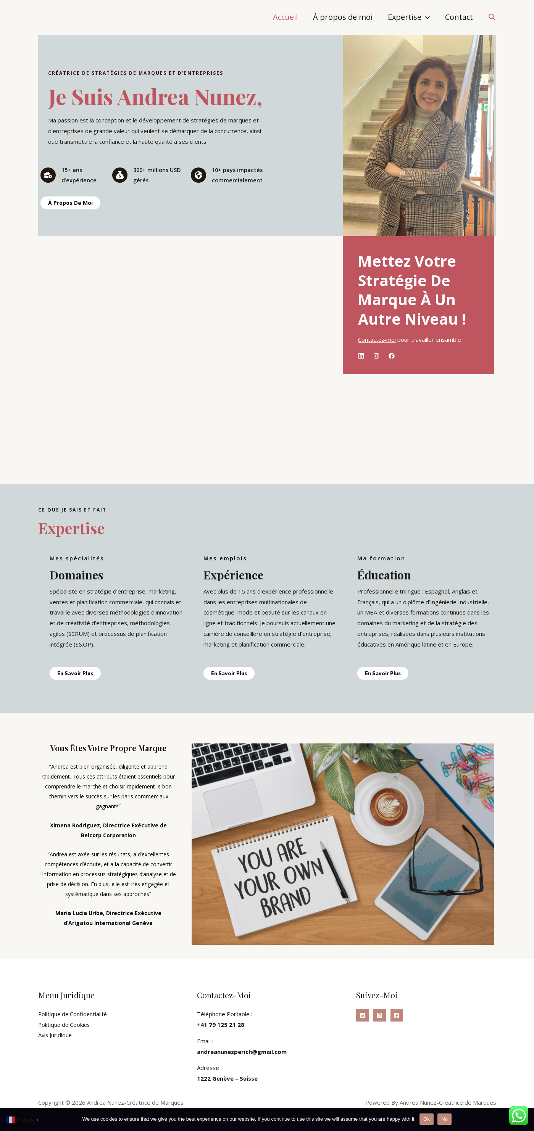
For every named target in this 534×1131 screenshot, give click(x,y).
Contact (459, 17)
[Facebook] (396, 1015)
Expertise (409, 17)
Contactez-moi (377, 339)
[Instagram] (379, 1015)
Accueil (285, 17)
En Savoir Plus (75, 673)
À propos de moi (343, 17)
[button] (492, 17)
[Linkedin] (362, 1015)
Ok (426, 1119)
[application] (425, 17)
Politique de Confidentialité (73, 1014)
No (444, 1119)
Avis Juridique (55, 1035)
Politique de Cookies (65, 1024)
